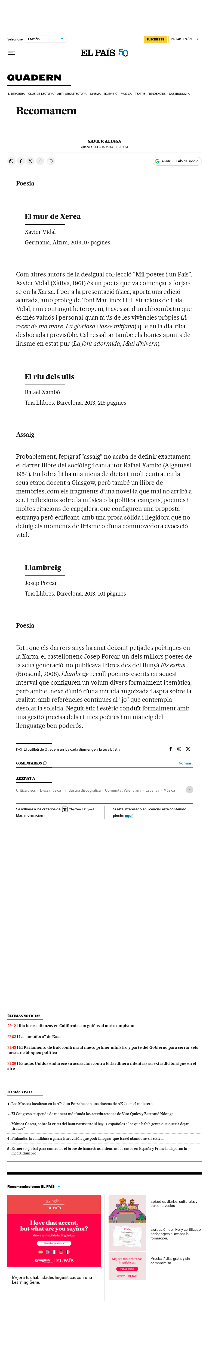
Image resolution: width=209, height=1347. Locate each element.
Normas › (186, 763)
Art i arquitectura (72, 94)
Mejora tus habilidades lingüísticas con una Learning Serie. (52, 1280)
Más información (31, 815)
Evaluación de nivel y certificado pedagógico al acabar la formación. (175, 1233)
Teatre (140, 94)
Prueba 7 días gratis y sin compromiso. (170, 1260)
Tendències (157, 94)
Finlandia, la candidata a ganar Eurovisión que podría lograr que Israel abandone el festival (87, 1138)
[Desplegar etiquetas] (189, 789)
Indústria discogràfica (83, 790)
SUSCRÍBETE (155, 39)
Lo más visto (19, 1092)
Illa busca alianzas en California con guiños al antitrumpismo (76, 1025)
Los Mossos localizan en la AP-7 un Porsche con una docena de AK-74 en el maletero (82, 1103)
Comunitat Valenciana (123, 790)
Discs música (50, 790)
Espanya (152, 790)
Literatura (16, 94)
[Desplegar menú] (11, 53)
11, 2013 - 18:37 (111, 147)
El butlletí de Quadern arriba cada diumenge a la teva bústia (72, 749)
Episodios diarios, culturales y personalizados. (174, 1203)
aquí (129, 815)
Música (126, 94)
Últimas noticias (24, 1016)
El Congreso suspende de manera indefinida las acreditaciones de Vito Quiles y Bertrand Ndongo (92, 1114)
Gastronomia (179, 94)
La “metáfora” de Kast (40, 1036)
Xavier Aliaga (104, 141)
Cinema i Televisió (104, 94)
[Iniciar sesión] (185, 39)
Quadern (34, 80)
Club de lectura (41, 94)
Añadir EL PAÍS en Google (180, 161)
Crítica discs (26, 790)
